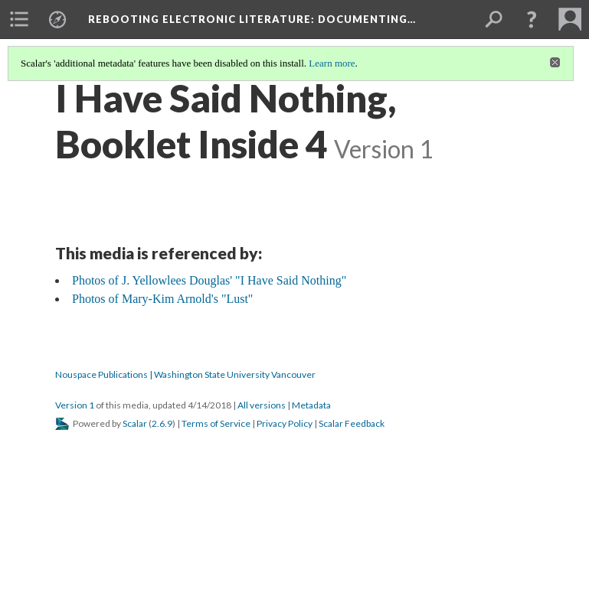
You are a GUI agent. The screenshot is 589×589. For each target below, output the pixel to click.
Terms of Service (216, 423)
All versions (261, 405)
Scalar (135, 423)
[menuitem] (19, 19)
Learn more (332, 63)
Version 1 (74, 405)
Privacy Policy (284, 423)
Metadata (311, 405)
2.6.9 (162, 423)
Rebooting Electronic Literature (252, 19)
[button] (531, 19)
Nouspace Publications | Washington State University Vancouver (185, 374)
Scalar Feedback (351, 423)
